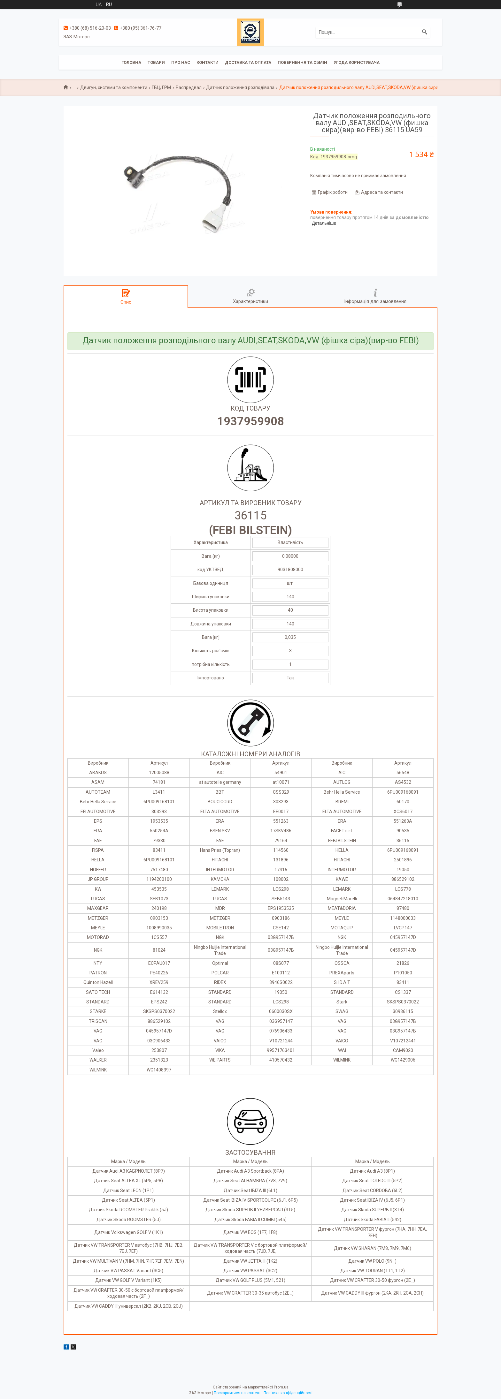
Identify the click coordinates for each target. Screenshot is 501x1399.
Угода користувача (357, 62)
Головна (131, 62)
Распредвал (189, 87)
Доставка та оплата (248, 62)
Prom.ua (281, 1387)
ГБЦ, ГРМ (161, 87)
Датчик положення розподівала (240, 87)
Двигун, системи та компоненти (113, 87)
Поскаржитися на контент (237, 1393)
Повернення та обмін (302, 62)
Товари (156, 62)
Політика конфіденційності (288, 1393)
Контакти (208, 62)
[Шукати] (425, 32)
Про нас (180, 62)
